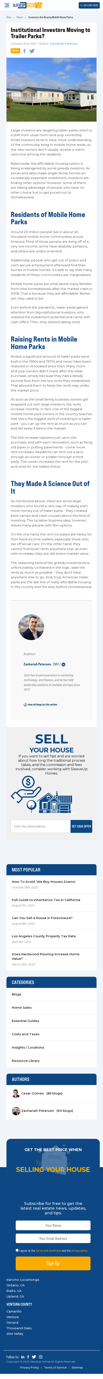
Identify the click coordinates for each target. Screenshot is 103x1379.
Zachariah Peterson (64, 43)
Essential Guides (25, 1026)
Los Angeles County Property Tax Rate (44, 941)
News (20, 17)
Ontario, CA (15, 1290)
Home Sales (22, 1013)
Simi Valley (14, 1339)
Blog (8, 17)
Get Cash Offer (81, 831)
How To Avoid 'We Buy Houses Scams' (44, 887)
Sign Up (53, 1268)
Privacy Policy (29, 1372)
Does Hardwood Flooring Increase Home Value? (46, 961)
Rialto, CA (14, 1296)
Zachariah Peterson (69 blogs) (42, 1116)
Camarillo (14, 1317)
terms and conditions (48, 1256)
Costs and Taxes (25, 1039)
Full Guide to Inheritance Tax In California (46, 905)
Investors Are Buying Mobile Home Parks (50, 17)
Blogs (16, 1000)
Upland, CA (15, 1302)
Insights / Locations (28, 1053)
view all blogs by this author (40, 709)
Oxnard (12, 1328)
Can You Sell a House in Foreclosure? (42, 923)
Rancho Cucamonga (22, 1285)
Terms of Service (55, 1372)
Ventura (12, 1322)
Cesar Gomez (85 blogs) (37, 1098)
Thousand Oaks (19, 1333)
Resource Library (26, 1066)
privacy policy (79, 1256)
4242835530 (89, 5)
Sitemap (78, 1372)
